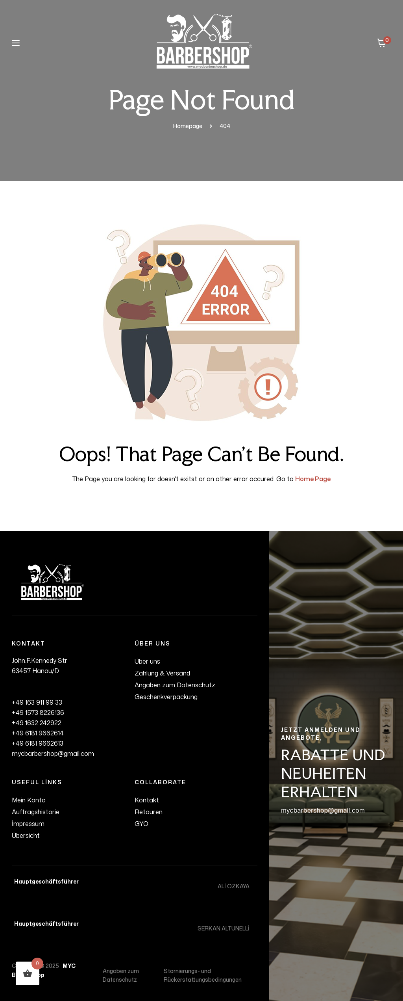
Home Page (313, 478)
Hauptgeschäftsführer (45, 881)
